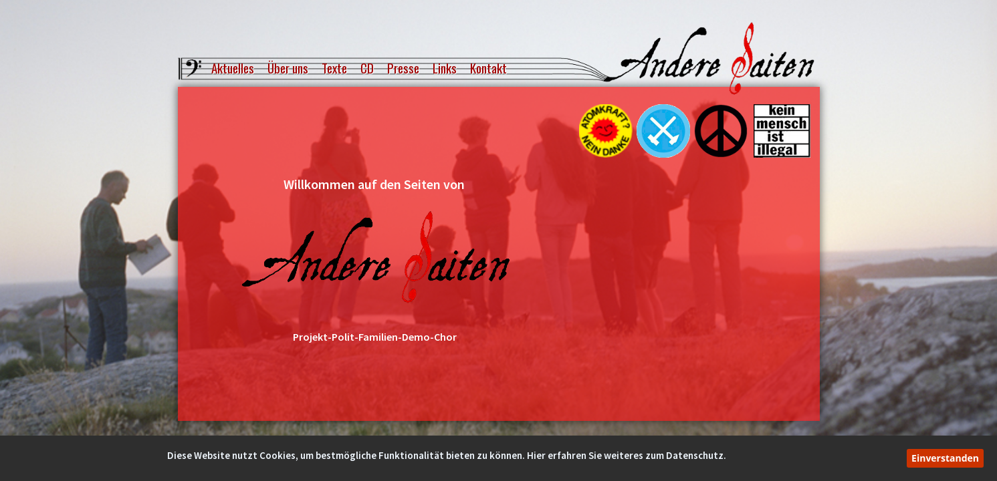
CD (367, 69)
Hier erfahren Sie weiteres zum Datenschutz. (626, 455)
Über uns (287, 69)
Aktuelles (232, 69)
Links (445, 69)
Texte (334, 69)
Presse (403, 69)
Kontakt (488, 69)
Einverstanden (945, 458)
